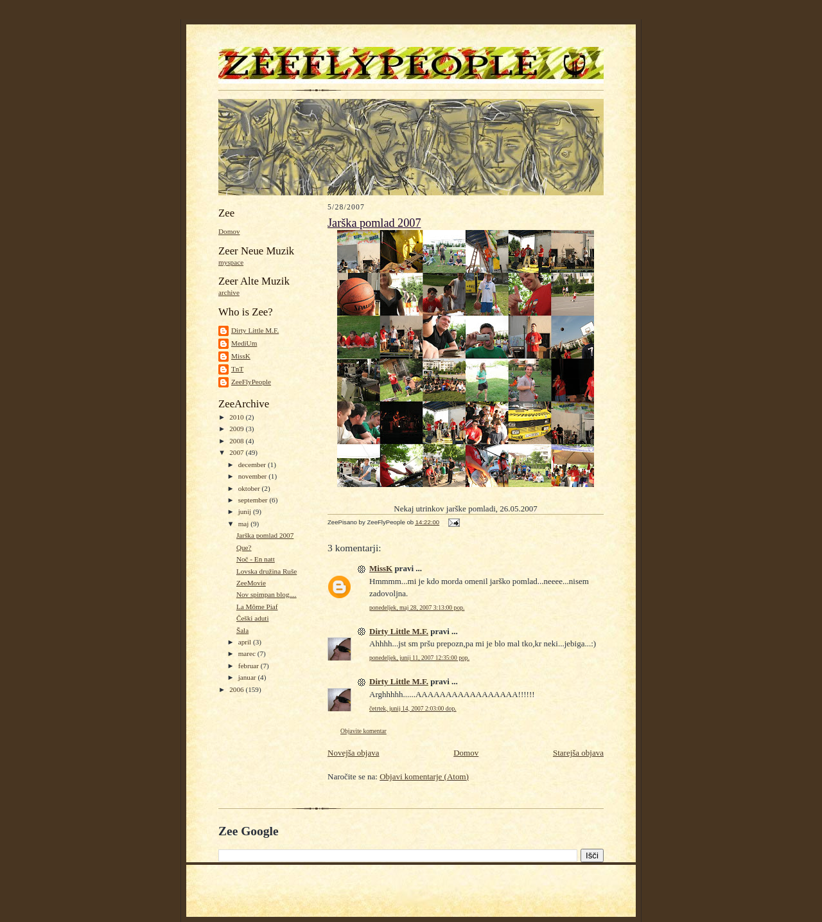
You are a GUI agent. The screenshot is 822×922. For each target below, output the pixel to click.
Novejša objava (354, 753)
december (253, 464)
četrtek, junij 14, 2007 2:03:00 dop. (413, 708)
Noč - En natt (255, 559)
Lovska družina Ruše (266, 571)
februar (249, 665)
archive (229, 292)
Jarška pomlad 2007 (264, 535)
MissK (240, 356)
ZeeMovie (251, 583)
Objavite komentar (363, 730)
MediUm (244, 343)
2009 (237, 428)
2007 (237, 452)
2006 (237, 689)
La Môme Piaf (257, 606)
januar (248, 677)
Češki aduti (252, 618)
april (245, 642)
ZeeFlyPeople (251, 382)
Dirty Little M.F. (255, 330)
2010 (237, 417)
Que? (244, 547)
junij (245, 511)
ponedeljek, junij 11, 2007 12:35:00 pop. (419, 657)
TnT (237, 369)
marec (248, 653)
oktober (250, 488)
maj (244, 523)
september (254, 500)
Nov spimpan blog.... (266, 594)
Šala (242, 630)
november (253, 476)
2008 (237, 441)
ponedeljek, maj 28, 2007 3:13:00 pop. (416, 607)
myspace (230, 262)
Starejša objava (578, 753)
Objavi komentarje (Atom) (424, 776)
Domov (229, 231)
